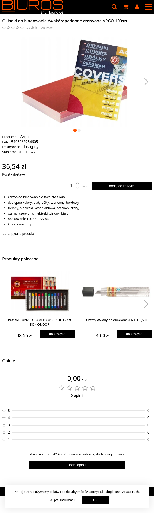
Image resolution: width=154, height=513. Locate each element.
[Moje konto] (137, 6)
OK (95, 500)
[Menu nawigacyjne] (148, 6)
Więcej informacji (62, 500)
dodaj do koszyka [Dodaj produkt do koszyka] (122, 186)
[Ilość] (68, 185)
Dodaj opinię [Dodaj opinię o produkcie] (77, 465)
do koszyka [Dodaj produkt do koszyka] (57, 334)
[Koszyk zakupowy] (125, 6)
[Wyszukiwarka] (114, 6)
